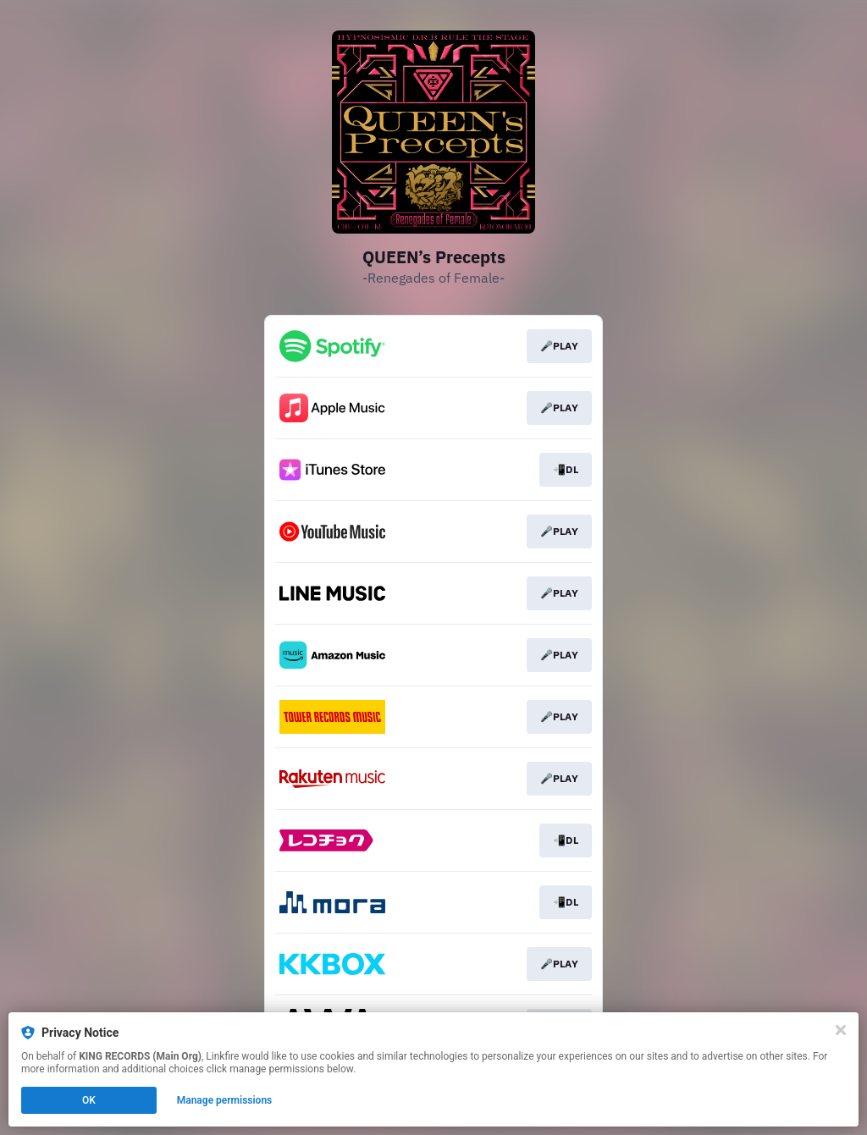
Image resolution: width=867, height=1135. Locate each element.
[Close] (840, 1030)
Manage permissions (225, 1100)
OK (89, 1100)
